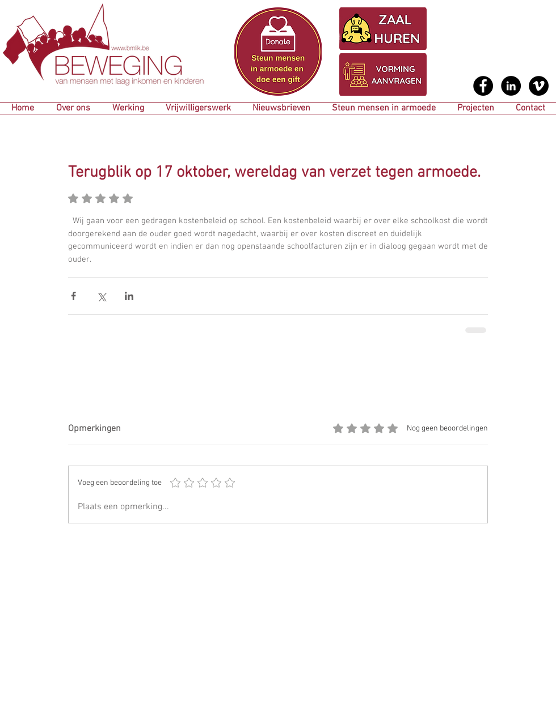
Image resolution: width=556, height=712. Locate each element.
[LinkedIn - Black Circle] (511, 86)
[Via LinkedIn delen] (129, 296)
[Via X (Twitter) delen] (101, 296)
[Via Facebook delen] (73, 296)
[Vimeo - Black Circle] (539, 86)
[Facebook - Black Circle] (483, 86)
